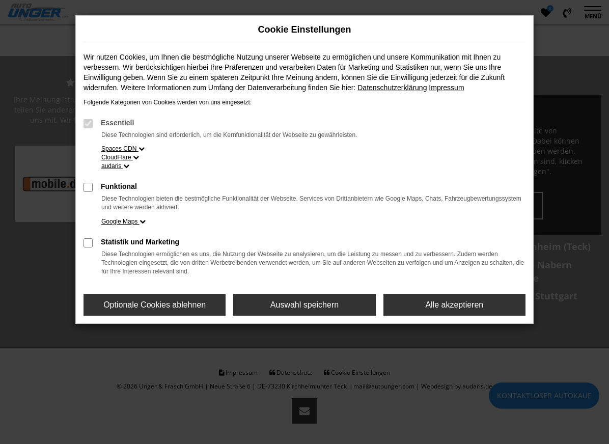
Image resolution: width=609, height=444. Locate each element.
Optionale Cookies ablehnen (154, 304)
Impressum (446, 88)
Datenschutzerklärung (392, 88)
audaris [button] (115, 166)
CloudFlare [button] (120, 157)
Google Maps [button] (123, 221)
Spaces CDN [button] (123, 148)
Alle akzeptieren (454, 304)
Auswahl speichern (304, 304)
